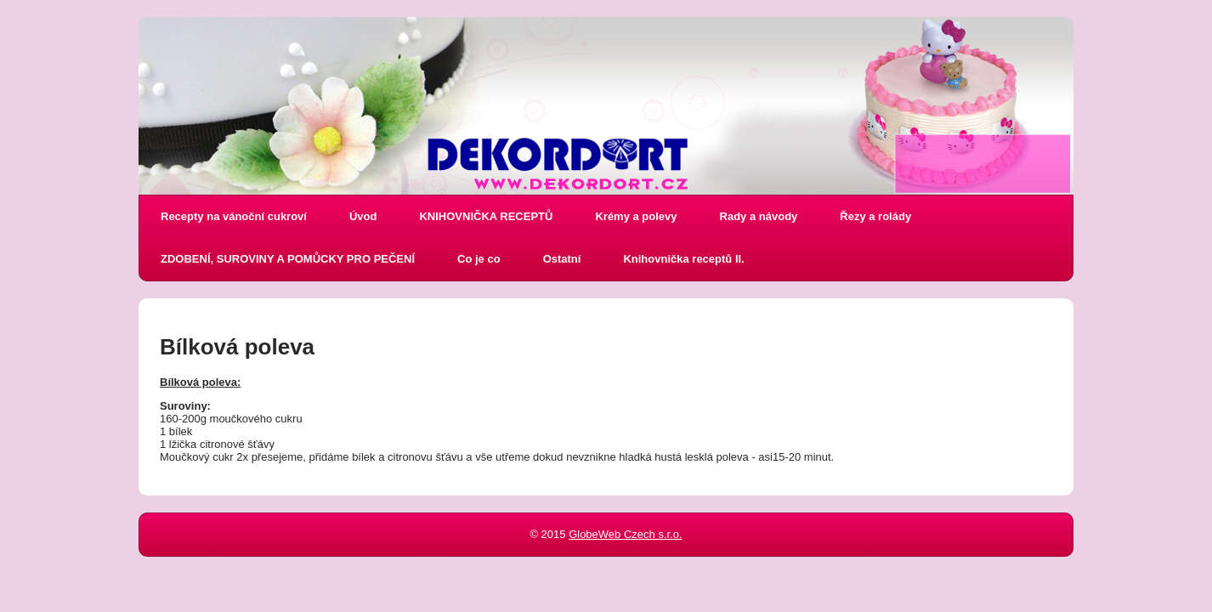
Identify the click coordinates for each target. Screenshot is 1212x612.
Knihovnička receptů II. (683, 258)
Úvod (363, 216)
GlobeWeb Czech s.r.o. (625, 534)
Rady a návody (759, 216)
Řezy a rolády (875, 216)
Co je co (479, 258)
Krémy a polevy (636, 216)
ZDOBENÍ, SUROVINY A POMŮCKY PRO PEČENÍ (288, 258)
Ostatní (562, 258)
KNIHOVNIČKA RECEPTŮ (485, 216)
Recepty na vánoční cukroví (234, 216)
